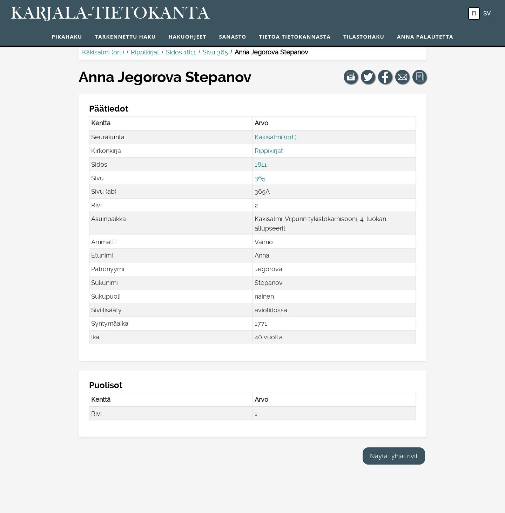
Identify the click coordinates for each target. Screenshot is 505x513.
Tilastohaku (363, 36)
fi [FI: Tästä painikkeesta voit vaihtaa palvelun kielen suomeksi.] (474, 13)
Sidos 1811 (181, 52)
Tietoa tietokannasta (295, 36)
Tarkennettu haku (125, 36)
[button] (351, 77)
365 (260, 178)
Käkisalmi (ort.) (103, 52)
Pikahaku (67, 36)
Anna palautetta (425, 36)
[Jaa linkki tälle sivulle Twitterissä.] (368, 77)
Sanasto (232, 36)
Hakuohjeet (187, 36)
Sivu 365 (215, 52)
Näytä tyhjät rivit (394, 456)
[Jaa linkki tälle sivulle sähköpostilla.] (402, 77)
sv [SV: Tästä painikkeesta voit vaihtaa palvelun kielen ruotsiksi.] (487, 13)
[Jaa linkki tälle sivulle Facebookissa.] (385, 77)
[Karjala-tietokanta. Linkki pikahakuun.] (110, 14)
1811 (261, 164)
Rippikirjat (145, 52)
